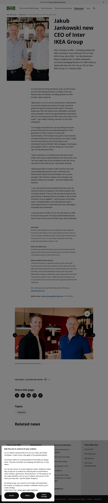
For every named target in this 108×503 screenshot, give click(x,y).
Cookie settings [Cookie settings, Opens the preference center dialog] (44, 495)
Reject (27, 495)
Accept (11, 495)
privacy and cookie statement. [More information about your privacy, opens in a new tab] (28, 490)
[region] (28, 473)
